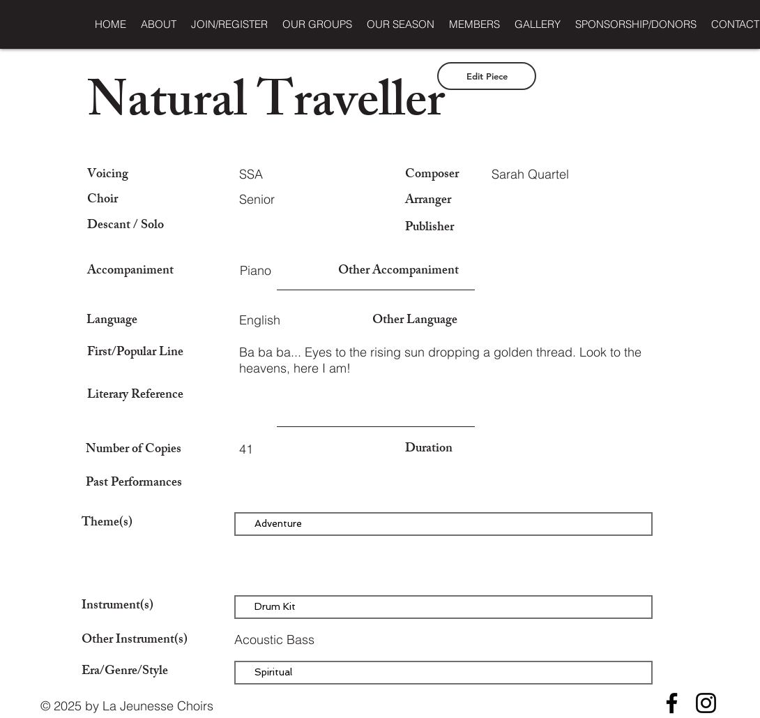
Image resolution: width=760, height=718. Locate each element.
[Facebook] (671, 703)
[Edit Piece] (486, 76)
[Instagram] (706, 703)
